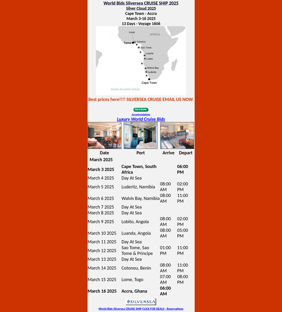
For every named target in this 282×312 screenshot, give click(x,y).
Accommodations (141, 114)
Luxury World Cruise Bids (141, 119)
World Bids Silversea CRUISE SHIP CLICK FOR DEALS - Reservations (141, 309)
